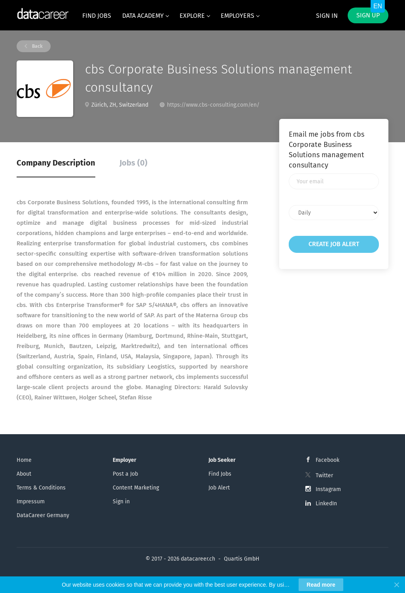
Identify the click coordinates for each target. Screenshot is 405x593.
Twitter (324, 475)
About (24, 474)
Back (37, 46)
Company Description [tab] (56, 163)
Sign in (327, 15)
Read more (321, 585)
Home (24, 460)
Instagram (328, 489)
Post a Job (125, 474)
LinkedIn (326, 503)
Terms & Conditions (41, 487)
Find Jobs (219, 474)
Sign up (368, 15)
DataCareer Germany (43, 515)
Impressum (31, 501)
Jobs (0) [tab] (133, 163)
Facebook (327, 460)
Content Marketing (136, 487)
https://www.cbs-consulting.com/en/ (213, 105)
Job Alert (219, 487)
